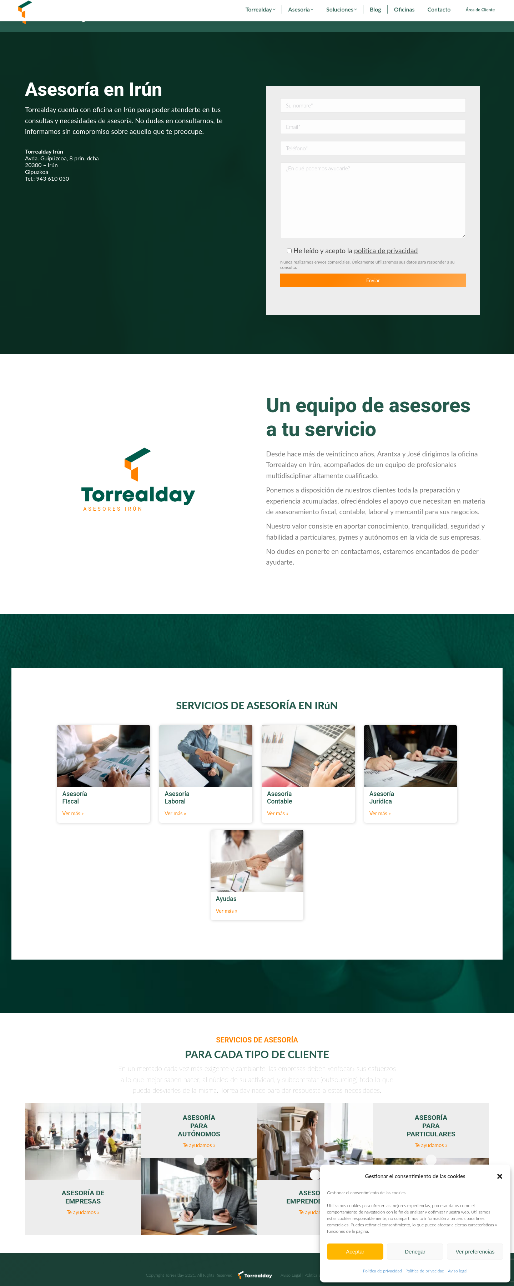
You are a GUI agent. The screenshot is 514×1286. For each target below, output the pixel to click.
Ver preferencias (474, 1252)
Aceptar (355, 1252)
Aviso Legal (291, 1275)
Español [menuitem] (426, 8)
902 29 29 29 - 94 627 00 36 (49, 8)
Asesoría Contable (287, 1230)
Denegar (415, 1252)
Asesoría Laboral (285, 1215)
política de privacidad (386, 267)
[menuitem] (425, 8)
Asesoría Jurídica (285, 1244)
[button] (499, 1176)
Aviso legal (458, 1271)
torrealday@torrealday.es (113, 8)
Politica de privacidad (382, 1271)
